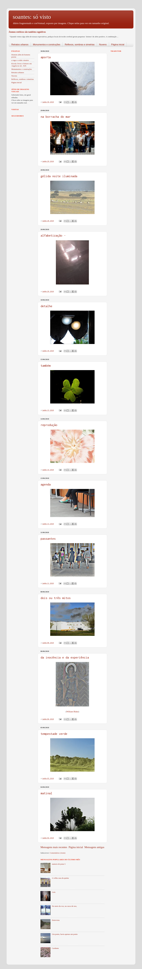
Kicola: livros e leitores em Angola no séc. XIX (21, 65)
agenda (46, 484)
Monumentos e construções (46, 44)
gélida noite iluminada (59, 176)
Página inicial (117, 44)
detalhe (46, 306)
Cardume (55, 948)
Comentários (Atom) (57, 853)
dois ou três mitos (56, 598)
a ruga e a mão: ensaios (20, 60)
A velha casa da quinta (60, 878)
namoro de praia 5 (58, 864)
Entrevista (55, 920)
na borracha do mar (56, 116)
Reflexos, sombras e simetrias (79, 44)
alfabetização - (53, 235)
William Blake (72, 711)
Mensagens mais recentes (53, 847)
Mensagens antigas (94, 847)
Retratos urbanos (19, 44)
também (46, 365)
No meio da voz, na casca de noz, (64, 906)
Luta (53, 892)
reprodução (49, 425)
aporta (46, 57)
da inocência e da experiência (65, 657)
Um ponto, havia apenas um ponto (65, 934)
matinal (46, 793)
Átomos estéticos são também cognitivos (27, 32)
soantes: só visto (32, 17)
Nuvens (103, 44)
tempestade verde (54, 734)
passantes (48, 538)
